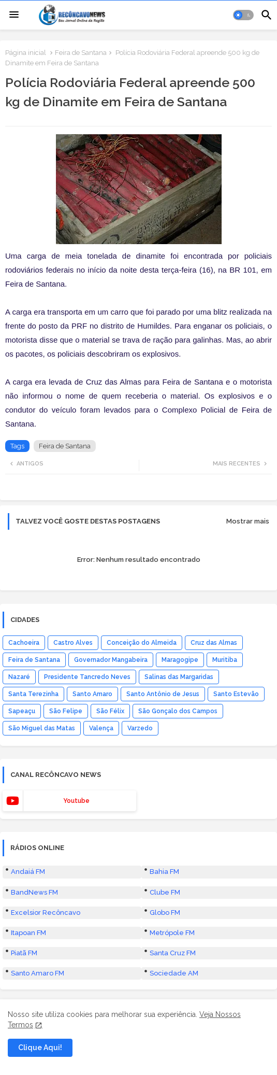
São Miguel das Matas (41, 728)
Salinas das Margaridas (178, 677)
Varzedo (140, 728)
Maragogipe (180, 659)
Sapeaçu (21, 711)
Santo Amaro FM (37, 973)
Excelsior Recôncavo (45, 912)
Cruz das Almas (214, 642)
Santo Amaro (92, 694)
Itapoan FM (28, 933)
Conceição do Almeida (142, 642)
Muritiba (224, 659)
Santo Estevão (236, 694)
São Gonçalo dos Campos (177, 711)
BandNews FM (34, 892)
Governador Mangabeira (111, 659)
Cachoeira (23, 642)
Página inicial (25, 52)
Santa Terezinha (33, 694)
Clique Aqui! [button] (40, 1047)
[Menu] (14, 15)
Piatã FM (24, 953)
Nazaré (19, 677)
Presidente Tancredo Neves (87, 677)
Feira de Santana (81, 52)
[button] (243, 15)
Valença (101, 728)
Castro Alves (73, 642)
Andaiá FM (28, 871)
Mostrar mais (247, 521)
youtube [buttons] (76, 800)
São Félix (110, 711)
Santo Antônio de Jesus (162, 694)
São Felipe (65, 711)
